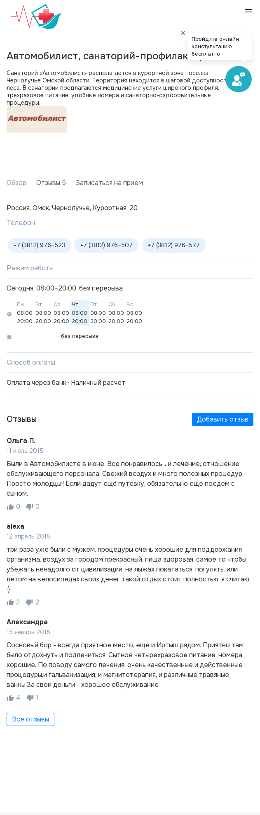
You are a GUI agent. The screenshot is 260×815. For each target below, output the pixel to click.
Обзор (16, 182)
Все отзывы (30, 719)
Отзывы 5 (51, 182)
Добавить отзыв (222, 419)
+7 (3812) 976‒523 (39, 245)
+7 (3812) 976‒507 (106, 245)
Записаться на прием (109, 182)
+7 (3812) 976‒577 (174, 245)
